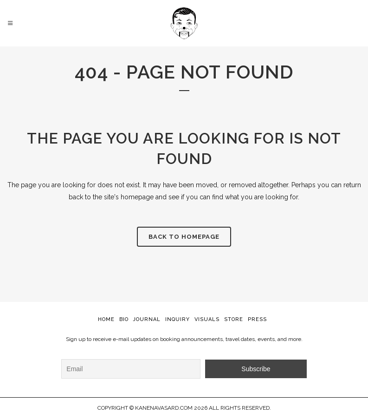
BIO (124, 319)
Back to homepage (184, 236)
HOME (106, 319)
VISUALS (207, 319)
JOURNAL (147, 319)
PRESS (257, 319)
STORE (233, 319)
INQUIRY (177, 319)
